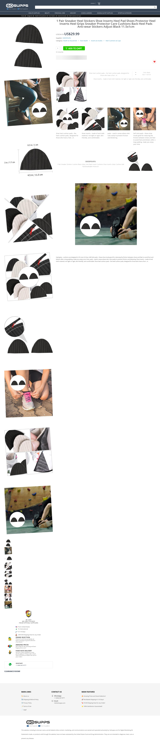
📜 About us (25, 696)
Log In (92, 3)
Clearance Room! (12, 671)
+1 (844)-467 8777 (21, 665)
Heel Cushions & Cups (75, 16)
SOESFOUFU (67, 38)
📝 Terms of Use (26, 706)
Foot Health (52, 16)
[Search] (95, 7)
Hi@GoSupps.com (59, 703)
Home (23, 16)
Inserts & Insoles (62, 16)
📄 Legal (23, 710)
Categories (30, 16)
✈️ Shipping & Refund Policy (30, 699)
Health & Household (40, 16)
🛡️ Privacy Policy (26, 703)
